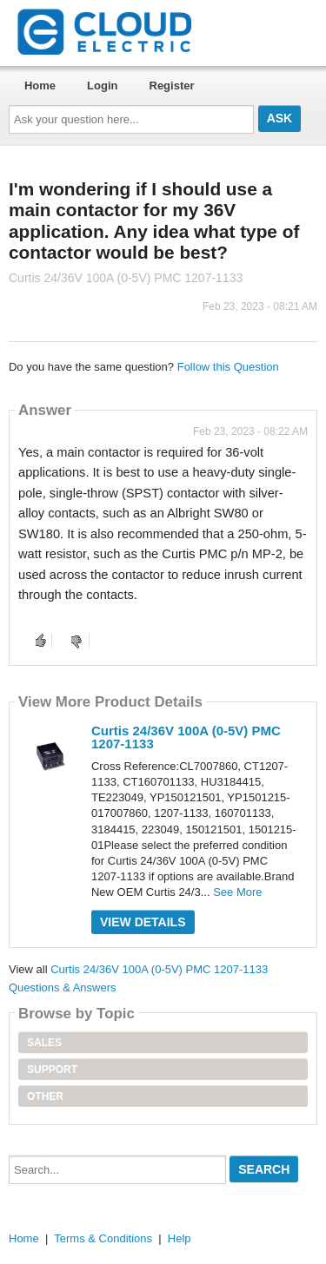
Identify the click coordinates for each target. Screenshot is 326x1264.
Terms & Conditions (103, 1238)
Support (52, 1069)
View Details (143, 922)
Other (45, 1096)
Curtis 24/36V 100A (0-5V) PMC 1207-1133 (186, 737)
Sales (44, 1043)
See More (237, 892)
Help (179, 1238)
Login (102, 85)
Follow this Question (228, 366)
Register (172, 85)
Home (40, 85)
